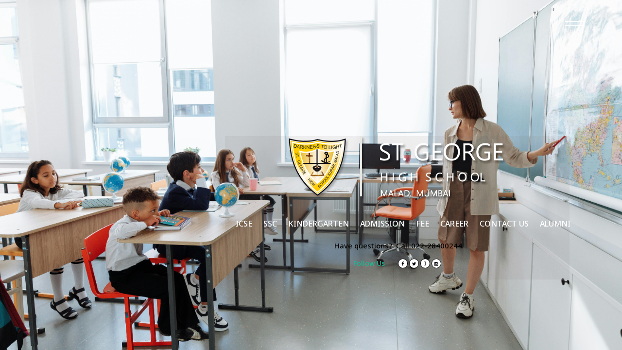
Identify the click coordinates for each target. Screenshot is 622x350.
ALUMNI (555, 223)
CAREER (454, 223)
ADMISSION (382, 223)
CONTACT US (504, 223)
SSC (270, 223)
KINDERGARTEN (318, 223)
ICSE (244, 223)
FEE (422, 223)
